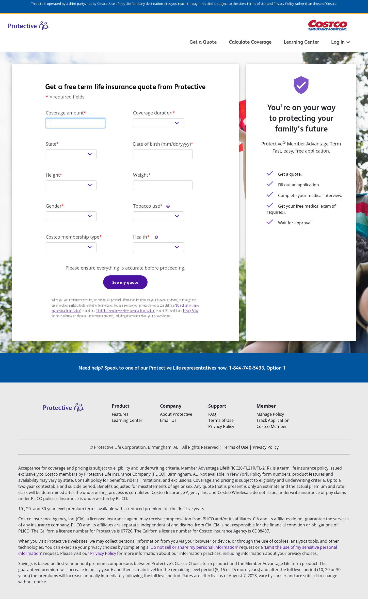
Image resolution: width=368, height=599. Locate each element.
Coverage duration (152, 113)
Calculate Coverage (250, 42)
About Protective (176, 414)
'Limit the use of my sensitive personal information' (125, 310)
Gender (53, 206)
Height (53, 175)
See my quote (125, 282)
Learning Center (301, 42)
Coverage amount (65, 113)
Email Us (168, 420)
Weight (140, 175)
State (51, 144)
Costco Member (272, 426)
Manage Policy (270, 414)
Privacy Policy (284, 3)
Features (120, 414)
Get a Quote (203, 42)
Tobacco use (151, 206)
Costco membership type (72, 237)
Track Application (273, 420)
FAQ (212, 414)
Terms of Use (256, 3)
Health (145, 237)
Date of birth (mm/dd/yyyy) (162, 144)
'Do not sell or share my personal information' (194, 547)
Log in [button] (340, 42)
